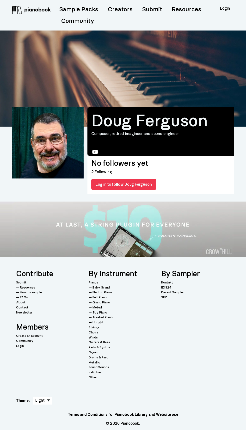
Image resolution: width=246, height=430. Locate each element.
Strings (94, 327)
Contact (22, 307)
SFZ (164, 297)
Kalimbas (95, 372)
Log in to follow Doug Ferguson (124, 184)
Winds (93, 337)
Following (101, 172)
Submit (152, 9)
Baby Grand (101, 287)
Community (77, 21)
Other (93, 377)
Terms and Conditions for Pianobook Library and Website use (123, 415)
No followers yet (119, 163)
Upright (98, 322)
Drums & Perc (98, 357)
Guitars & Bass (99, 342)
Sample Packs (78, 9)
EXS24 (166, 287)
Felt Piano (99, 297)
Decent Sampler (172, 292)
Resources (186, 9)
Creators (120, 9)
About (20, 302)
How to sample (31, 292)
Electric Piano (102, 292)
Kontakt (167, 282)
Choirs (93, 332)
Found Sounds (99, 367)
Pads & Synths (99, 347)
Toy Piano (99, 312)
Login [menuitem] (225, 8)
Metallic (94, 362)
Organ (93, 352)
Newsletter (24, 312)
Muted (97, 307)
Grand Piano (101, 302)
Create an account (29, 336)
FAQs (24, 297)
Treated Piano (102, 317)
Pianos (93, 282)
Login (20, 346)
